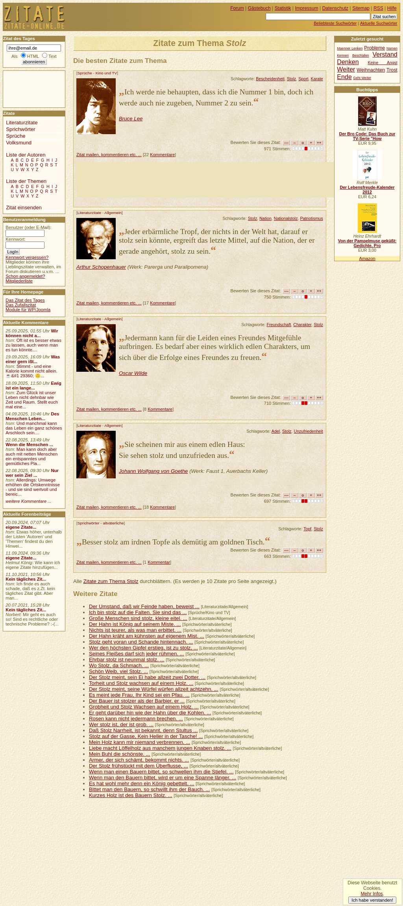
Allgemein (113, 212)
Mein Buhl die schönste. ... (119, 754)
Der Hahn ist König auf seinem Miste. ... (135, 624)
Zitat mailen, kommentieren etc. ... (109, 154)
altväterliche (113, 523)
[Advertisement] (219, 179)
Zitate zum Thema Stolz (111, 581)
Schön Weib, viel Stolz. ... (118, 671)
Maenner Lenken (349, 48)
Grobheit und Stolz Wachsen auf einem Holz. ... (144, 707)
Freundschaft (278, 324)
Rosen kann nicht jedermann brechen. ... (136, 718)
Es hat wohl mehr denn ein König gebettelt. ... (141, 783)
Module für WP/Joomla (28, 309)
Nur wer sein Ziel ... (32, 473)
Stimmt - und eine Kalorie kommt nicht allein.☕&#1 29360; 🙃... (31, 371)
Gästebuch (259, 8)
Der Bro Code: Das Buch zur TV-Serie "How (367, 136)
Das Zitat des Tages (25, 300)
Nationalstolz (286, 218)
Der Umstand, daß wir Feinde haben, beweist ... (144, 606)
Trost (391, 70)
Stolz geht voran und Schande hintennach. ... (141, 642)
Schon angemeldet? (25, 276)
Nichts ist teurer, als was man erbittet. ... (135, 630)
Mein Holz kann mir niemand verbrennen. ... (139, 742)
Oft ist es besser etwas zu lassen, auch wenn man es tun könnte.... (33, 345)
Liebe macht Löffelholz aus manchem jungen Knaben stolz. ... (160, 748)
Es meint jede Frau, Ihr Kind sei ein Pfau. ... (139, 695)
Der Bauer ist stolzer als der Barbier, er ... (137, 701)
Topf (307, 528)
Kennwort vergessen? (27, 257)
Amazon (367, 258)
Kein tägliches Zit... (26, 579)
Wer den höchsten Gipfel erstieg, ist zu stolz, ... (143, 648)
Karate (317, 78)
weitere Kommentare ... (28, 501)
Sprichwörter (89, 523)
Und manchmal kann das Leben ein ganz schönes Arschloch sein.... (34, 428)
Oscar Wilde (133, 373)
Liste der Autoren (25, 155)
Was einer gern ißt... (33, 359)
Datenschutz (335, 8)
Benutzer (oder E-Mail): (28, 227)
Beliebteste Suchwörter (335, 23)
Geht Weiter (362, 78)
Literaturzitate (89, 212)
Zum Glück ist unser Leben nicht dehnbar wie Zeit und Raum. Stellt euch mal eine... (32, 399)
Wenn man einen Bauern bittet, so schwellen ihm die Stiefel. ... (161, 772)
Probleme (374, 48)
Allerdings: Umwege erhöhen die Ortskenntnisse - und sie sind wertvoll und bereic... (33, 487)
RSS (378, 8)
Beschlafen (360, 55)
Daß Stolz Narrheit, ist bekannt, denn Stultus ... (143, 730)
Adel (276, 431)
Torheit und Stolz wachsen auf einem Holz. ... (141, 683)
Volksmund (18, 143)
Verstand (384, 54)
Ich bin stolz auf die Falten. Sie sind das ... (138, 612)
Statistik (283, 8)
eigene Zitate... (21, 527)
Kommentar (159, 562)
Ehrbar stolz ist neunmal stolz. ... (127, 659)
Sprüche (85, 73)
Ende (344, 76)
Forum (237, 8)
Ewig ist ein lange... (33, 385)
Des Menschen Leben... (32, 416)
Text (52, 56)
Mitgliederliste (19, 281)
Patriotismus (311, 218)
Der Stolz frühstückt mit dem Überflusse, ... (138, 766)
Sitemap (361, 8)
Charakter (302, 324)
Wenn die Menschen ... (29, 444)
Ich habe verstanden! (372, 900)
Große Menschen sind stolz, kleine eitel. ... (138, 618)
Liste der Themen (26, 181)
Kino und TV (106, 73)
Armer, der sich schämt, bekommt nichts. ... (139, 760)
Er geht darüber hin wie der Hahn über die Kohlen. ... (150, 713)
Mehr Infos (371, 894)
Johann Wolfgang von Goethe (153, 471)
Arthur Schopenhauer (101, 267)
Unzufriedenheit (308, 431)
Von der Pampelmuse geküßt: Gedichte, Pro (367, 243)
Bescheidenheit (270, 78)
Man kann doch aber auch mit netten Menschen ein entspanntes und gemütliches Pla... (31, 456)
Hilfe (392, 8)
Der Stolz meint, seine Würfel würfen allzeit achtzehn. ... (153, 689)
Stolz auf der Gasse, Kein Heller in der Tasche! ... (146, 736)
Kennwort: (16, 239)
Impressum (306, 8)
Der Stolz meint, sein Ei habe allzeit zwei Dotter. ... (147, 677)
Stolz (291, 78)
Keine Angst (382, 63)
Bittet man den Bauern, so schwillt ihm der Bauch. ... (149, 789)
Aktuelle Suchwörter (378, 23)
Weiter (346, 69)
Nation (265, 218)
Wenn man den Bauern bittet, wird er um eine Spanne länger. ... (162, 778)
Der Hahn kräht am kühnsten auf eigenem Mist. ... (146, 636)
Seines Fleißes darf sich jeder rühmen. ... (136, 654)
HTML (33, 56)
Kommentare (162, 154)
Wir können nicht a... (32, 333)
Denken (348, 61)
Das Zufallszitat (21, 305)
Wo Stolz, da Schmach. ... (119, 665)
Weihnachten (371, 70)
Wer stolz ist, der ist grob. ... (121, 724)
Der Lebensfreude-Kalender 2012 (367, 189)
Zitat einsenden (24, 207)
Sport (303, 78)
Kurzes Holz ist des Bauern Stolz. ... (130, 795)
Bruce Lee (130, 119)
